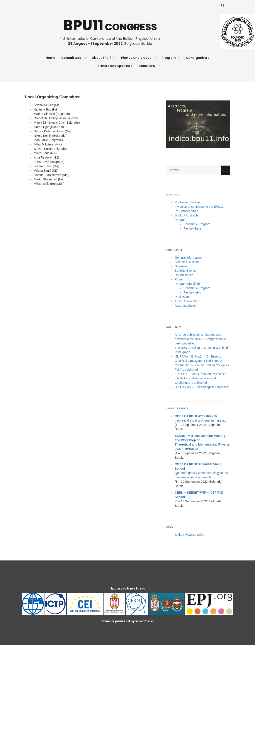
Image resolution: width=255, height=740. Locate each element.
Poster (179, 279)
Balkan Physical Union (190, 534)
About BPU (147, 66)
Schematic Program (197, 224)
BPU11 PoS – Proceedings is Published (202, 387)
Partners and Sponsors (114, 66)
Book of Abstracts (187, 215)
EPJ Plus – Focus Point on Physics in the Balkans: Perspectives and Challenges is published (200, 378)
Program (169, 57)
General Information (188, 257)
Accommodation (186, 305)
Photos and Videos (136, 57)
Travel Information (187, 301)
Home (50, 57)
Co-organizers (197, 57)
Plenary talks (192, 292)
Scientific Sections (187, 262)
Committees (71, 57)
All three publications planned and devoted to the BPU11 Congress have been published (200, 339)
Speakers (181, 266)
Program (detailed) (187, 283)
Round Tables (184, 275)
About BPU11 (101, 57)
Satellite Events (185, 270)
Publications (183, 297)
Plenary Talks (193, 228)
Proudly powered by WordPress (127, 621)
